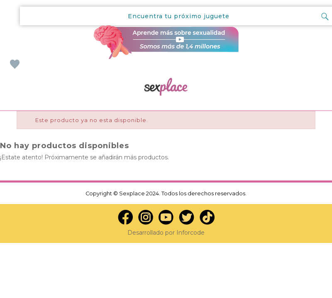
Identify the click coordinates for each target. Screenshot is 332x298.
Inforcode (190, 232)
